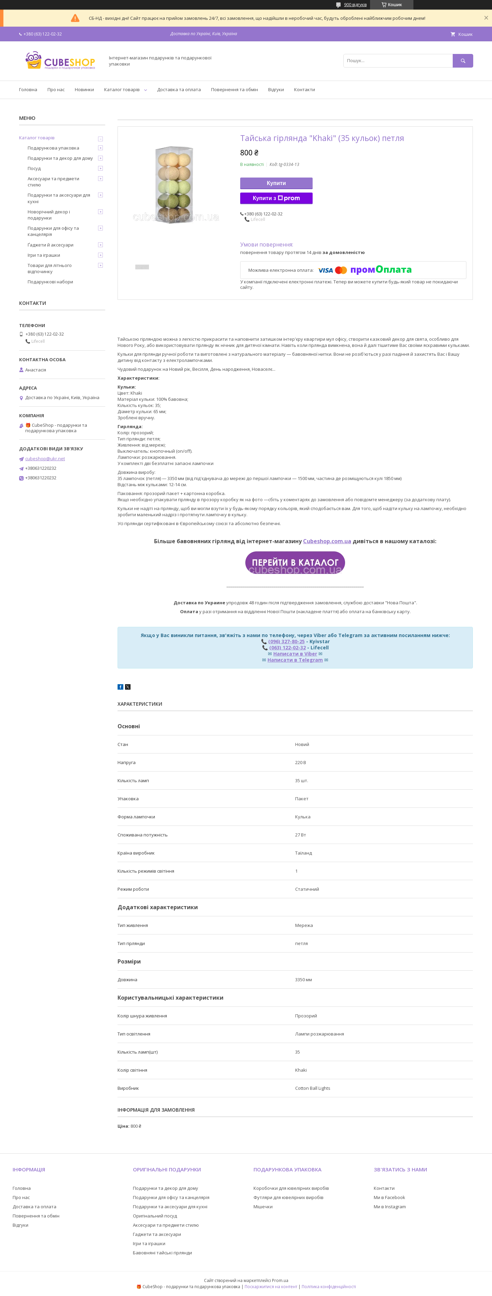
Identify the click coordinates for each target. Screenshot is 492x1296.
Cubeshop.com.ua (327, 541)
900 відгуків (355, 5)
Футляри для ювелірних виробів (289, 1197)
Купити (276, 183)
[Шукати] (463, 60)
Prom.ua (280, 1280)
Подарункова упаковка (53, 148)
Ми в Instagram (390, 1206)
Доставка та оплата (179, 89)
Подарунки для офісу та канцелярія (53, 231)
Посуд (34, 168)
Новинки (84, 89)
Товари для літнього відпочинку (50, 268)
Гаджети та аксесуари (157, 1234)
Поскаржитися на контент (271, 1287)
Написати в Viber (295, 653)
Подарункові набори (50, 282)
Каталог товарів (122, 89)
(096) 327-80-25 (286, 641)
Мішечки (263, 1206)
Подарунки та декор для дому (60, 158)
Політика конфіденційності (329, 1287)
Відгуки (276, 89)
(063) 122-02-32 (287, 647)
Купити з (276, 198)
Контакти (304, 89)
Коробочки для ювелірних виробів (291, 1188)
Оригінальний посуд (155, 1216)
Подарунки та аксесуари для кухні (59, 198)
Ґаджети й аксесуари (50, 245)
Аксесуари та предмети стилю (53, 181)
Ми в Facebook (389, 1197)
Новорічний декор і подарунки (49, 215)
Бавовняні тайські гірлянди (162, 1253)
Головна (28, 89)
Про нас (56, 89)
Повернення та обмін (234, 89)
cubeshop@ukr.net (45, 458)
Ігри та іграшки (44, 255)
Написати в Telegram (295, 660)
